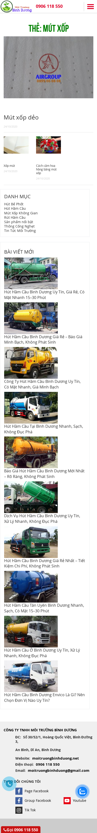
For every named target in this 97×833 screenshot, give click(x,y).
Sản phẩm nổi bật (18, 221)
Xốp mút (9, 166)
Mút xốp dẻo (21, 117)
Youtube (75, 800)
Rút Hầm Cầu (15, 217)
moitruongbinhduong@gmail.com (58, 770)
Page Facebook (31, 791)
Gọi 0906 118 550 (20, 830)
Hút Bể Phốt (13, 204)
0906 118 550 (49, 6)
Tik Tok (25, 810)
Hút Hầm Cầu (15, 208)
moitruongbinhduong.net (55, 758)
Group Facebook (33, 800)
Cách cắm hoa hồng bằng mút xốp (46, 169)
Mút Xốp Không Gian (21, 213)
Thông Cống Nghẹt (19, 226)
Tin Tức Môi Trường (20, 230)
